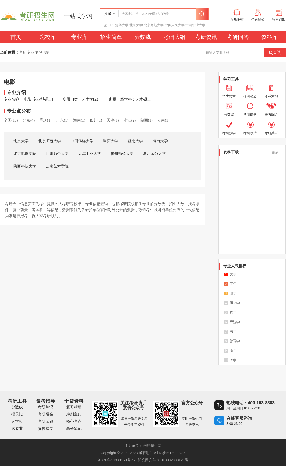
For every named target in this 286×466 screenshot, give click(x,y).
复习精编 (74, 407)
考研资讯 (206, 37)
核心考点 (74, 421)
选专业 (17, 428)
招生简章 (111, 37)
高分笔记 (74, 428)
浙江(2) (130, 120)
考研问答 (238, 37)
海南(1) (79, 120)
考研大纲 (174, 37)
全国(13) (11, 120)
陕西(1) (146, 120)
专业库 (79, 37)
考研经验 (45, 414)
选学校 (17, 421)
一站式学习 (78, 16)
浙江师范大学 (154, 154)
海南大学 (160, 141)
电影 (45, 52)
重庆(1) (45, 120)
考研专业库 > (30, 52)
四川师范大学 (57, 154)
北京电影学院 (24, 154)
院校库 (47, 37)
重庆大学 (110, 141)
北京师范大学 (154, 25)
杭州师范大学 (122, 154)
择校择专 (45, 428)
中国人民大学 (175, 25)
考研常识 (45, 407)
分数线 (142, 37)
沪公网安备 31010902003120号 (163, 460)
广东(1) (62, 120)
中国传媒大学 (82, 141)
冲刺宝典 (74, 414)
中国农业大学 (195, 25)
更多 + (277, 152)
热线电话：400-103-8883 (250, 402)
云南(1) (163, 120)
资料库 (269, 37)
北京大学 (136, 25)
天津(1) (113, 120)
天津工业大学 (89, 154)
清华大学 (121, 25)
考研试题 (45, 421)
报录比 (17, 414)
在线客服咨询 (239, 418)
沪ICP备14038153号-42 (116, 460)
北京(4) (29, 120)
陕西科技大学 (24, 166)
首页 (15, 37)
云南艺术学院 (57, 166)
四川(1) (96, 120)
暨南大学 (135, 141)
